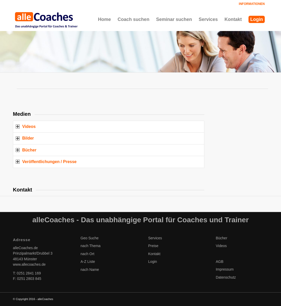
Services (155, 238)
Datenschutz (226, 277)
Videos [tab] (26, 126)
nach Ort (87, 254)
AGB (219, 261)
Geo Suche (90, 238)
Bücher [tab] (26, 150)
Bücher (221, 238)
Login (152, 261)
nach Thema (91, 246)
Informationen (252, 4)
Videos (221, 246)
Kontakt (154, 254)
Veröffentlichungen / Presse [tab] (46, 161)
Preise (153, 246)
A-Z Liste (88, 261)
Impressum (225, 269)
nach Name (90, 269)
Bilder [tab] (25, 138)
